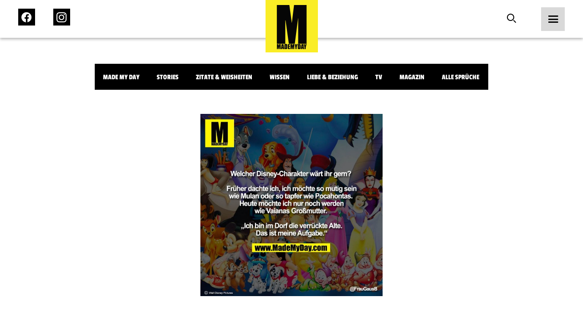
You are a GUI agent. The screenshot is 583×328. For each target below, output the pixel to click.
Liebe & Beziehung (332, 77)
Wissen (280, 77)
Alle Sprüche (460, 77)
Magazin (411, 77)
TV (378, 77)
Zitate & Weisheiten (224, 77)
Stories (168, 77)
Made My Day (121, 77)
